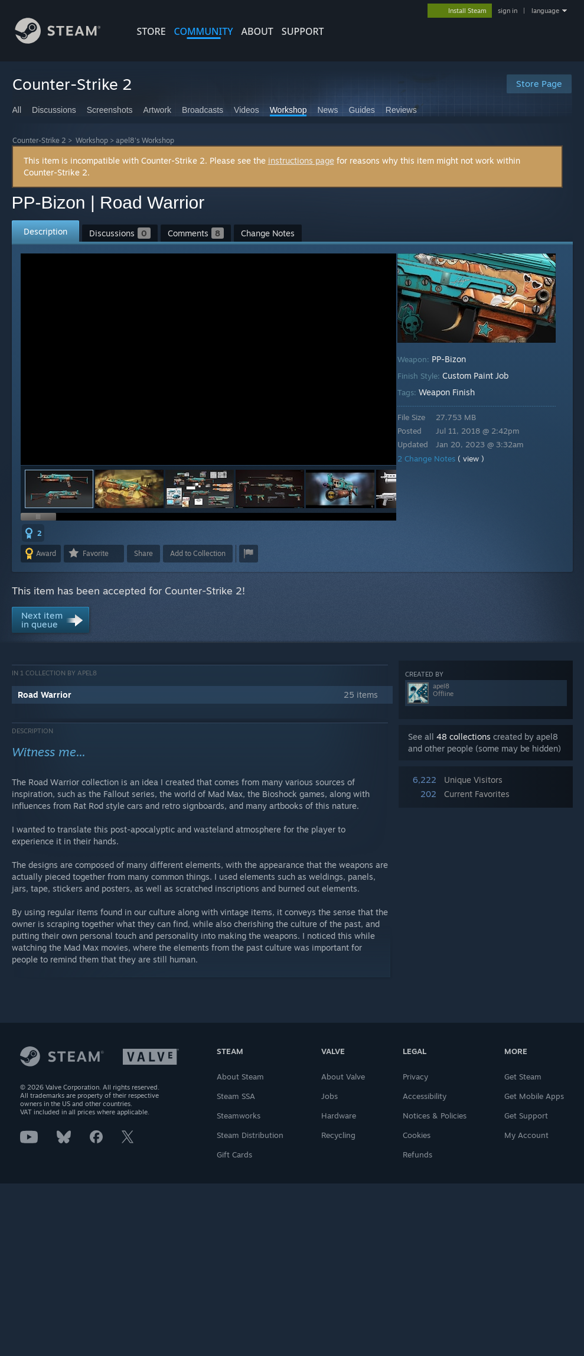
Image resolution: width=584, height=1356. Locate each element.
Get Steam (522, 1076)
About (257, 31)
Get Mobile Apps (534, 1096)
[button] (129, 489)
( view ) (479, 458)
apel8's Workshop (145, 140)
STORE (151, 31)
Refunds (417, 1154)
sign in (507, 10)
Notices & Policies (434, 1115)
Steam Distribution (250, 1135)
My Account (526, 1135)
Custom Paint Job (484, 375)
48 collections (463, 736)
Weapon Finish (455, 392)
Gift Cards (234, 1154)
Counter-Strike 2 (39, 140)
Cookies (416, 1135)
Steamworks (238, 1115)
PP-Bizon (457, 359)
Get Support (526, 1115)
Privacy (415, 1076)
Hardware (338, 1115)
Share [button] (143, 553)
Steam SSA (236, 1096)
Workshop (92, 140)
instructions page (301, 160)
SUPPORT (303, 31)
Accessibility (424, 1096)
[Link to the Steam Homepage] (67, 40)
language (545, 10)
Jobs (329, 1096)
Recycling (338, 1135)
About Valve (343, 1076)
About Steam (240, 1076)
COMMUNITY (203, 31)
